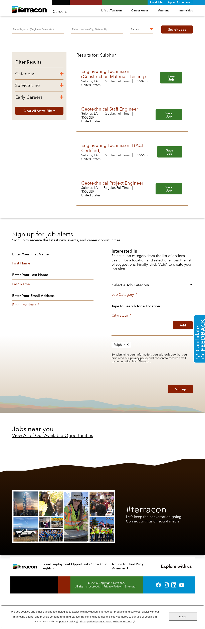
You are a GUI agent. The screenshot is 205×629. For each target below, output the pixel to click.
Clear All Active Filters (39, 146)
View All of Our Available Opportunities (52, 471)
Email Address (25, 340)
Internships (186, 10)
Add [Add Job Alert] (183, 361)
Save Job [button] (171, 113)
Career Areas (139, 10)
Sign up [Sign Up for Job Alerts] (180, 425)
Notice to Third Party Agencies (133, 602)
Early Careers (28, 132)
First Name (21, 299)
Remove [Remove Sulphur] (128, 380)
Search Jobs (177, 29)
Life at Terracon (111, 10)
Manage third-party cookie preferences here (107, 621)
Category (24, 109)
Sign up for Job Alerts (180, 2)
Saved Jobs (156, 2)
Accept (183, 616)
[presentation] (137, 423)
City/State (121, 351)
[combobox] (97, 29)
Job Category (124, 330)
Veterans (163, 10)
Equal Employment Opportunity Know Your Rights (74, 602)
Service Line (27, 121)
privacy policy (139, 393)
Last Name (21, 319)
